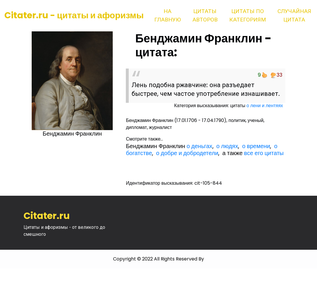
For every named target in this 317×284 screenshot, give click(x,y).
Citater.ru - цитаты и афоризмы (74, 15)
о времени (256, 146)
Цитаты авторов (205, 15)
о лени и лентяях (264, 105)
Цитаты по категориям (247, 15)
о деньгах (199, 146)
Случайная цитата (294, 15)
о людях (227, 146)
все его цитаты (264, 153)
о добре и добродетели (187, 153)
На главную (167, 15)
